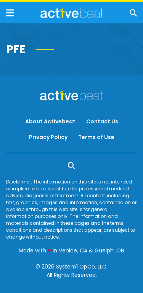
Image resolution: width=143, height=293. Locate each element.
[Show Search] (133, 12)
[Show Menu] (10, 12)
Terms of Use (96, 137)
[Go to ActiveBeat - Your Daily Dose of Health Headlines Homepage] (71, 13)
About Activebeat (50, 121)
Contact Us (102, 121)
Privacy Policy (48, 137)
